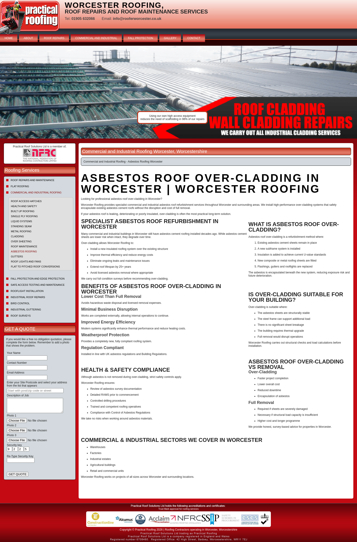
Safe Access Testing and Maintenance (38, 284)
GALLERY (170, 38)
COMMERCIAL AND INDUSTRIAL (96, 38)
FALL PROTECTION (140, 38)
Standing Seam (21, 226)
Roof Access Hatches (26, 201)
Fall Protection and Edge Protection (38, 278)
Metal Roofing (21, 231)
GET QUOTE (18, 474)
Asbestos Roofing (24, 251)
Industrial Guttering (26, 309)
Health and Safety (24, 206)
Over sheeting (21, 241)
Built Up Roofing (23, 211)
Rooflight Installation (27, 291)
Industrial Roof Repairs (28, 297)
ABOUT (28, 38)
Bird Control (20, 303)
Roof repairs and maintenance (32, 180)
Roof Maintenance (24, 246)
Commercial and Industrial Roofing (36, 192)
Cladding (17, 236)
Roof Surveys (21, 315)
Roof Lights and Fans (26, 261)
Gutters (17, 256)
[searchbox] (35, 390)
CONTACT (193, 38)
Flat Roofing (20, 186)
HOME (9, 38)
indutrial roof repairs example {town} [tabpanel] (178, 92)
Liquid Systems (21, 221)
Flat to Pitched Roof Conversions (35, 266)
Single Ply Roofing (24, 216)
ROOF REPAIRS (54, 38)
